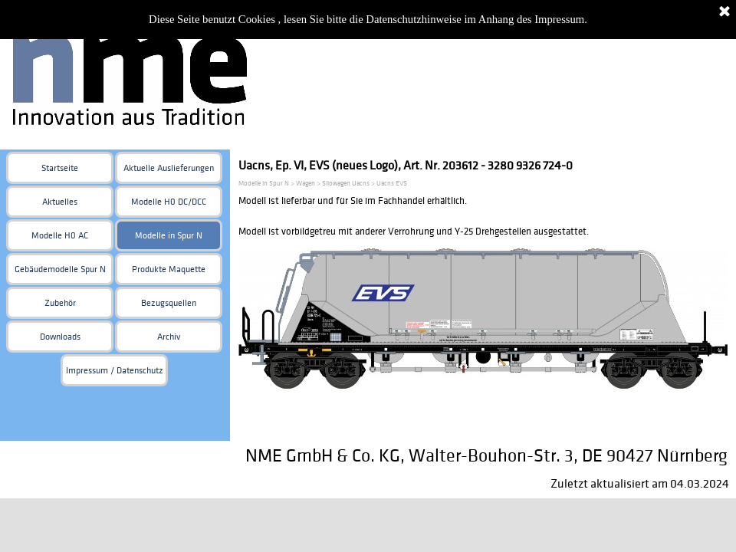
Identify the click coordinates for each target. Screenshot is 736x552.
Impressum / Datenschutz (114, 371)
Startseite (59, 168)
